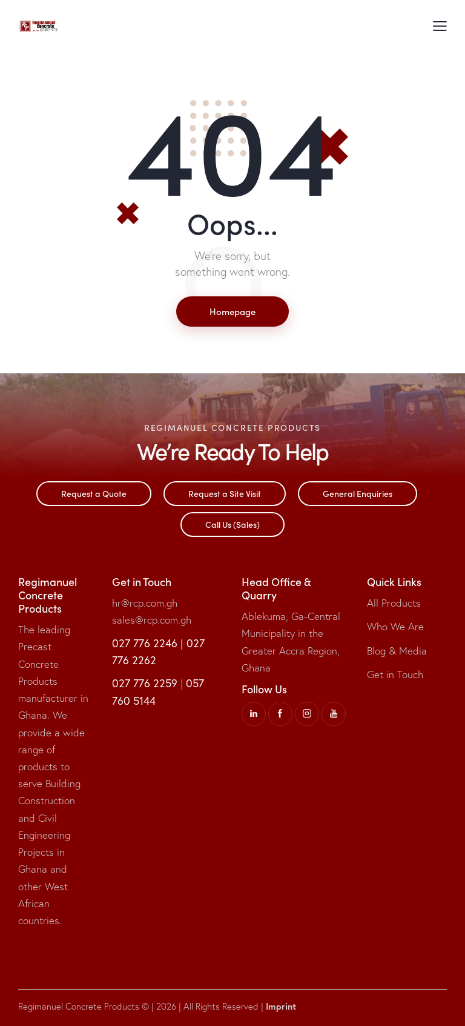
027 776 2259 (144, 683)
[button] (440, 26)
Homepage (232, 311)
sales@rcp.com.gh (151, 619)
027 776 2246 (144, 643)
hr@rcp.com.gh (144, 602)
